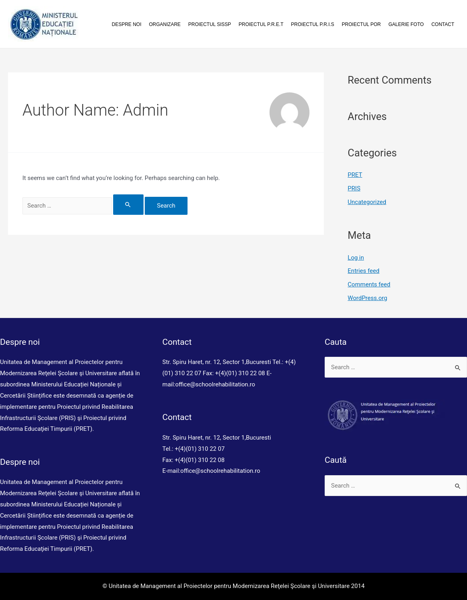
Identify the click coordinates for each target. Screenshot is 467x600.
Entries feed (363, 270)
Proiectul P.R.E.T (261, 24)
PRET (355, 174)
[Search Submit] (128, 204)
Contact (442, 24)
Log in (356, 257)
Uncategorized (367, 202)
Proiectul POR (361, 24)
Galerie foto (405, 24)
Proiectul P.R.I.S (312, 24)
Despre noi (127, 24)
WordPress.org (367, 298)
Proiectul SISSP (209, 24)
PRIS (354, 188)
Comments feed (369, 284)
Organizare (165, 24)
